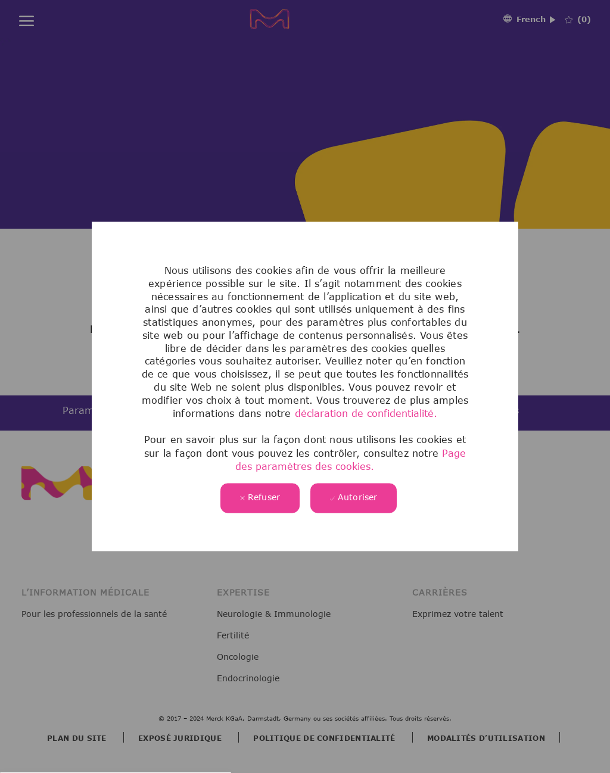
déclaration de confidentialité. (366, 414)
